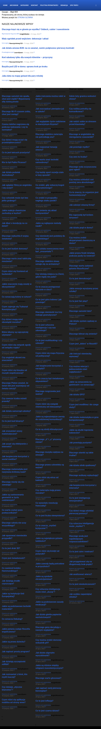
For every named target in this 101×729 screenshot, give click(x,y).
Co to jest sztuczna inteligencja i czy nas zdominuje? (46, 328)
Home (5, 5)
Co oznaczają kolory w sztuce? (16, 297)
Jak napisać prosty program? (16, 651)
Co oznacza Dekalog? (12, 619)
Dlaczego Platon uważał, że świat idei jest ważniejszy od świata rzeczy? (15, 386)
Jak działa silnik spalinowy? (82, 465)
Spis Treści (74, 5)
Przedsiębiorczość (8, 52)
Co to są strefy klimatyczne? (49, 429)
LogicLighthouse (23, 253)
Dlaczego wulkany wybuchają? (84, 475)
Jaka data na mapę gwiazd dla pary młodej (22, 76)
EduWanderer (22, 119)
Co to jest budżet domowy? (15, 248)
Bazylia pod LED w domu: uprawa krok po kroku (24, 66)
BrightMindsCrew (23, 180)
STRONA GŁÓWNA (25, 17)
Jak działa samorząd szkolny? (16, 411)
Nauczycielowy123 (15, 43)
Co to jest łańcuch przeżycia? (16, 152)
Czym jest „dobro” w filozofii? (83, 343)
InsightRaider (24, 34)
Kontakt (34, 5)
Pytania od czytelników (9, 106)
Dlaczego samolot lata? (80, 311)
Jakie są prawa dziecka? (13, 641)
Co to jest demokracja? (80, 278)
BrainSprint (55, 103)
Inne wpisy (5, 43)
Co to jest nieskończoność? (82, 584)
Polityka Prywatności (49, 5)
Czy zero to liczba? (78, 157)
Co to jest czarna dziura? (47, 710)
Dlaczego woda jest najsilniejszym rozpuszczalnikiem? (78, 539)
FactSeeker (21, 157)
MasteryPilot (22, 352)
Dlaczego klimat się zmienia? (83, 334)
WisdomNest (22, 134)
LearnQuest (18, 52)
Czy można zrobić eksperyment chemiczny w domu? (82, 240)
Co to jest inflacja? (44, 701)
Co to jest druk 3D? (11, 548)
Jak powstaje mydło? (79, 147)
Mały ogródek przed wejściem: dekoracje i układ (25, 38)
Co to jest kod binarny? (13, 421)
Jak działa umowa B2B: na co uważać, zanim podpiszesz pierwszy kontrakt (38, 48)
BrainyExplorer (22, 327)
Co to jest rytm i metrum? (81, 551)
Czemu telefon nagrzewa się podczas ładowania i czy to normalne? (15, 127)
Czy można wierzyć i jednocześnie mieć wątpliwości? (79, 369)
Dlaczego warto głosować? (48, 678)
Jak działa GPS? (77, 394)
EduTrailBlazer (56, 154)
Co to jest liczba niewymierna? (50, 515)
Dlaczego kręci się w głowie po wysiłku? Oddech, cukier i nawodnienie (35, 29)
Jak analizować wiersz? (80, 574)
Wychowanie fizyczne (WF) (10, 34)
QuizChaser (21, 167)
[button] (96, 5)
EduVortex (21, 106)
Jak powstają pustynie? (80, 442)
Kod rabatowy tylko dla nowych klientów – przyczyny (27, 57)
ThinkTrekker (22, 243)
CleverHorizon (22, 365)
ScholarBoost (22, 416)
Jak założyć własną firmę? (82, 205)
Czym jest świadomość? (13, 558)
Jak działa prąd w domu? (81, 227)
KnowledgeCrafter (24, 266)
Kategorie (25, 5)
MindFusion (21, 406)
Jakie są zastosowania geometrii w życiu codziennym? (13, 497)
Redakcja (64, 5)
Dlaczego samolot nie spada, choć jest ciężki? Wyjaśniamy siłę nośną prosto (16, 99)
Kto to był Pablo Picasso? (14, 162)
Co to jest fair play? (78, 301)
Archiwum (14, 5)
